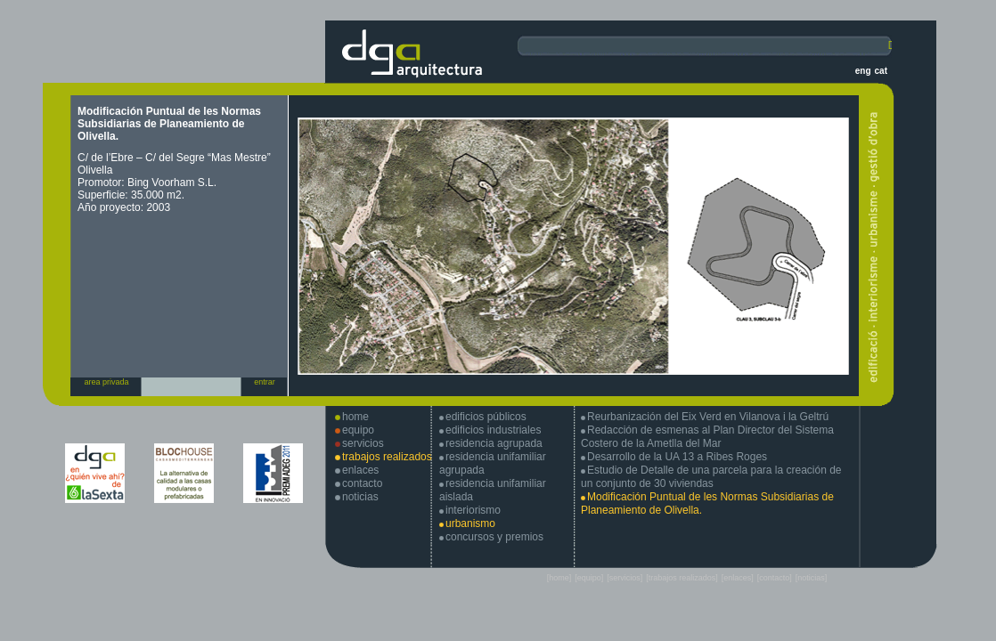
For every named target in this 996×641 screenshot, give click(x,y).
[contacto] (774, 577)
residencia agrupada (494, 443)
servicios (363, 443)
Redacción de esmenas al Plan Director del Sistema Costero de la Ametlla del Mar (707, 437)
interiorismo (473, 510)
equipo (358, 430)
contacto (362, 483)
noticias (360, 497)
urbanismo (470, 523)
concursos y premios (494, 537)
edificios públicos (486, 416)
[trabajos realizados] (682, 577)
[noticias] (812, 577)
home (355, 416)
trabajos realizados (387, 456)
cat (881, 71)
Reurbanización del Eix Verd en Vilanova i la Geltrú (708, 416)
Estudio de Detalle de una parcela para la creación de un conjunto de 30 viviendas (711, 477)
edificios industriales (493, 430)
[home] (559, 577)
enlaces (360, 470)
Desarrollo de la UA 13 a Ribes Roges (677, 456)
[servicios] (624, 577)
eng (863, 71)
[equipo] (589, 577)
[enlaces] (738, 577)
